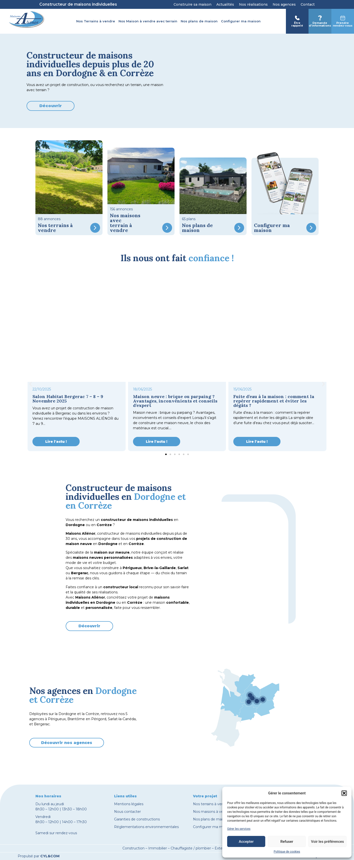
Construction (133, 848)
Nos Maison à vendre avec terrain (147, 21)
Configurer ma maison (241, 21)
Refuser (286, 841)
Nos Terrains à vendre (95, 21)
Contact (308, 4)
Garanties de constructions (137, 819)
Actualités (225, 4)
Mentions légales (128, 804)
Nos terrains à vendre (211, 804)
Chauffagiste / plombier (191, 848)
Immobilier (157, 848)
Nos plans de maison (199, 21)
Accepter (246, 841)
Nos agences (284, 4)
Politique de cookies (287, 851)
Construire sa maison (192, 4)
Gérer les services (239, 829)
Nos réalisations (253, 4)
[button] (344, 793)
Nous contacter (127, 811)
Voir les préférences (327, 841)
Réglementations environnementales (146, 827)
